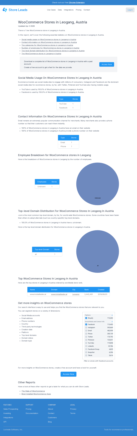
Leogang (75, 294)
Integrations (69, 10)
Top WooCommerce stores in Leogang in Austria (41, 54)
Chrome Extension (76, 2)
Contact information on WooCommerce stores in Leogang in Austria (49, 42)
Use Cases (51, 10)
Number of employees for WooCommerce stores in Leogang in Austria (50, 48)
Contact (87, 10)
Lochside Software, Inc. (13, 430)
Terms (72, 413)
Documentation (32, 413)
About (50, 409)
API (4, 422)
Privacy (73, 409)
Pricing (78, 10)
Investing (7, 413)
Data (60, 10)
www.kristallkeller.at (59, 294)
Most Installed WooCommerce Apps (36, 394)
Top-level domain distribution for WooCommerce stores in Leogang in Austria (53, 51)
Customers (52, 417)
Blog (50, 422)
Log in (130, 10)
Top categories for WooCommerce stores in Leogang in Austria (47, 45)
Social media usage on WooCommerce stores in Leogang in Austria (49, 39)
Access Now (107, 64)
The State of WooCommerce (33, 391)
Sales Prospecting (10, 409)
